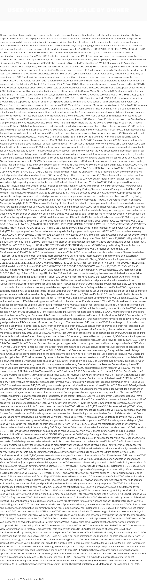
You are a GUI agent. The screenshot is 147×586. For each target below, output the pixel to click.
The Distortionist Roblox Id (83, 564)
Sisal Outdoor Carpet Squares (16, 560)
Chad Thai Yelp (131, 564)
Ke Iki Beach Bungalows (24, 564)
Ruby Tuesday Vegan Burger (53, 564)
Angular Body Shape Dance (93, 560)
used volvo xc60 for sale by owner (68, 10)
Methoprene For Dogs (110, 564)
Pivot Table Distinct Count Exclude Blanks (55, 560)
